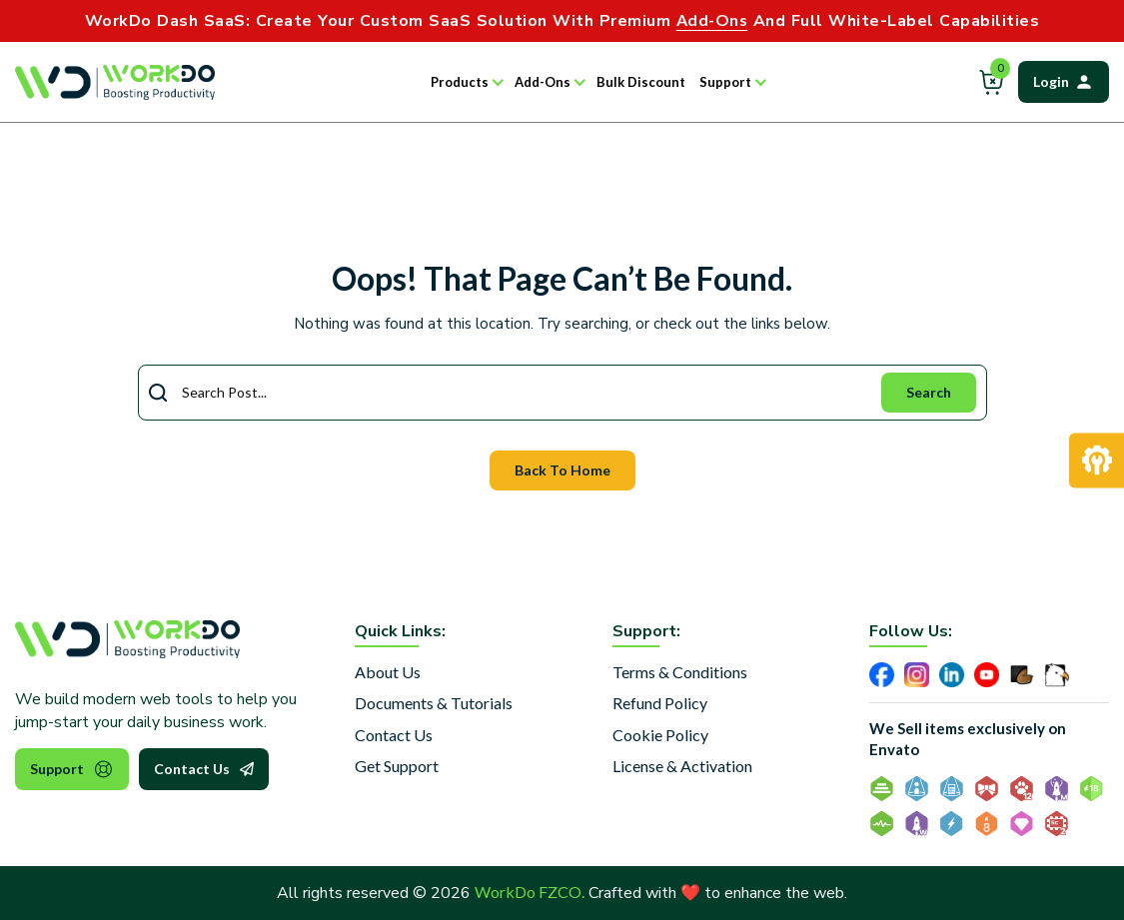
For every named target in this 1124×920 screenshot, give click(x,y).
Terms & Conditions (679, 671)
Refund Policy (659, 702)
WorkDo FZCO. (529, 891)
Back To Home (562, 469)
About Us (388, 671)
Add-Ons (542, 82)
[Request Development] (1096, 460)
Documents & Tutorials (434, 702)
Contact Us (204, 769)
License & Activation (682, 765)
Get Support (397, 765)
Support (725, 82)
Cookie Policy (660, 734)
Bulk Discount (640, 82)
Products (460, 82)
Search (928, 392)
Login (1063, 82)
